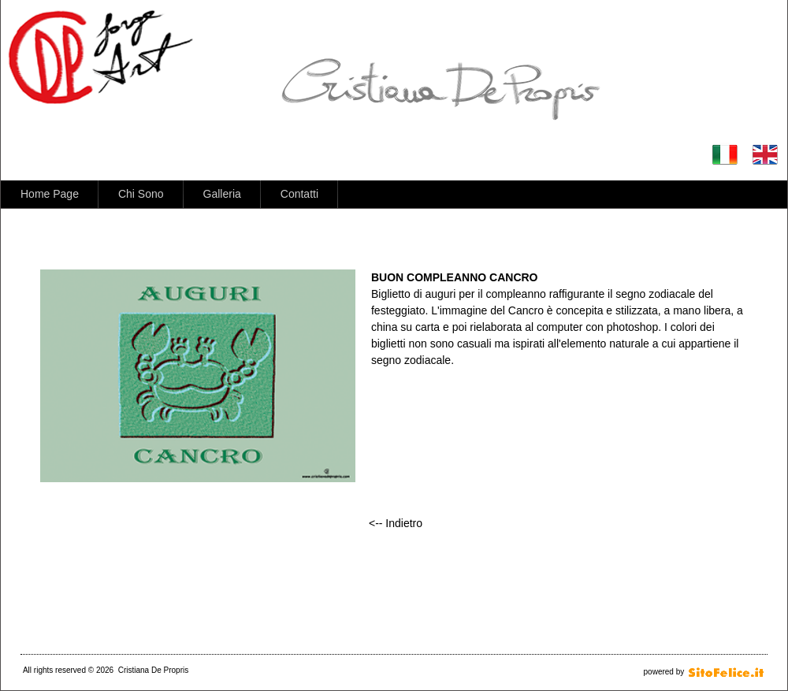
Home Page (49, 194)
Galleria (222, 194)
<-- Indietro (395, 523)
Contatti (299, 194)
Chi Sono (141, 194)
